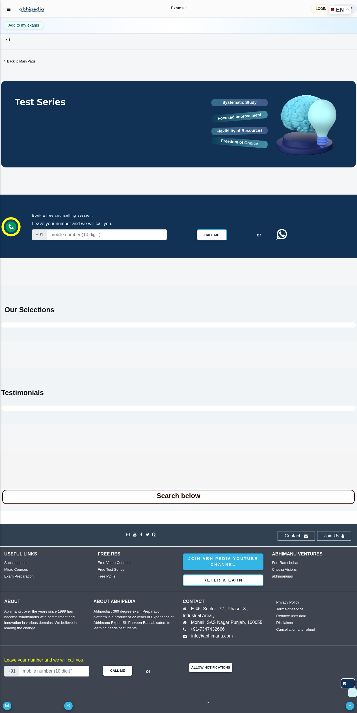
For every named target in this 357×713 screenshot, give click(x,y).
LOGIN (321, 9)
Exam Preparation (19, 576)
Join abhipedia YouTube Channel (223, 561)
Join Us (334, 535)
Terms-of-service (289, 609)
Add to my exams (23, 25)
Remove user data (291, 616)
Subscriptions (15, 563)
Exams (174, 8)
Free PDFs (107, 576)
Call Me (211, 235)
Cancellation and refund (295, 629)
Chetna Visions (284, 569)
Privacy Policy (287, 602)
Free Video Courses (114, 563)
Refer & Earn (223, 580)
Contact (296, 535)
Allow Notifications (210, 667)
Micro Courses (16, 569)
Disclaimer (284, 623)
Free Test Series (111, 569)
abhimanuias (282, 576)
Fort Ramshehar (285, 563)
